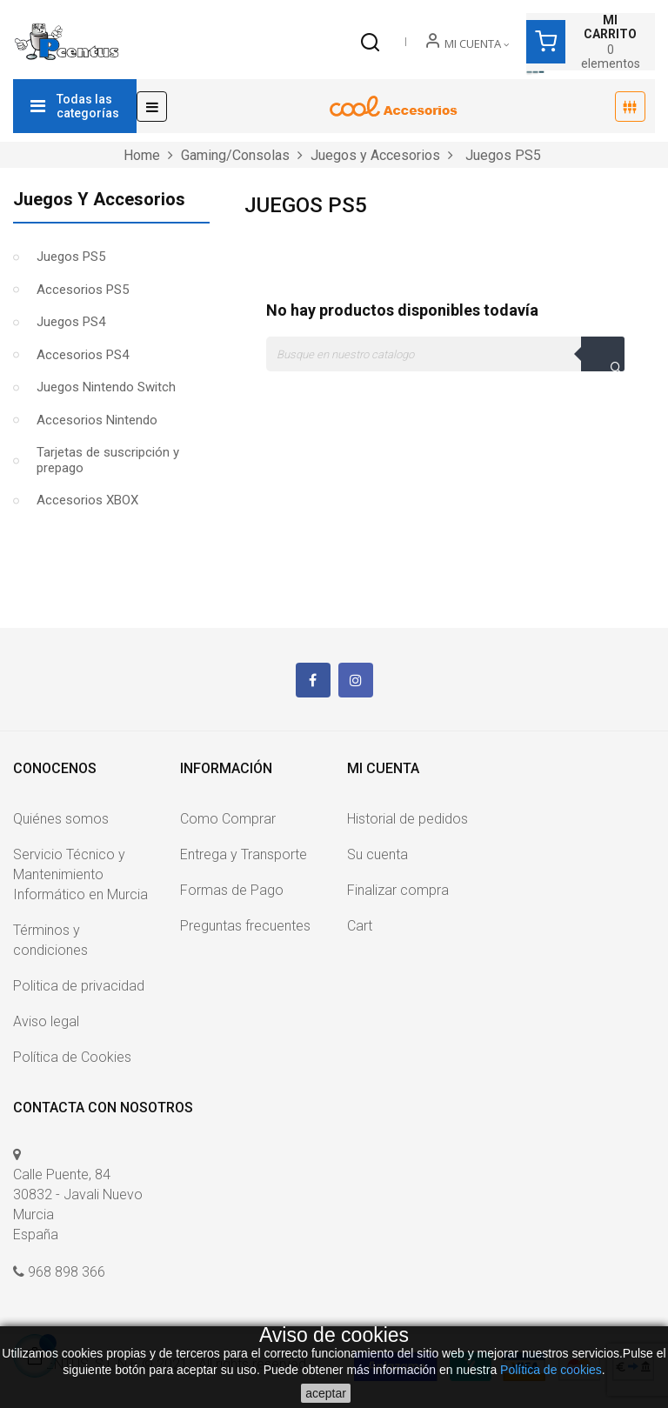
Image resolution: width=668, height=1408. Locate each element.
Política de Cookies (72, 1057)
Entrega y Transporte (243, 854)
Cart (359, 926)
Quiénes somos (61, 819)
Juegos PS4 (71, 322)
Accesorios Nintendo (97, 420)
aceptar (325, 1393)
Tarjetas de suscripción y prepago (108, 460)
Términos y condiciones (50, 940)
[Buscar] (445, 354)
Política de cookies (551, 1370)
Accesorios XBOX (87, 500)
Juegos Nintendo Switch (106, 387)
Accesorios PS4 (83, 355)
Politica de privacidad (78, 986)
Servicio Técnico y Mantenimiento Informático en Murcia (80, 874)
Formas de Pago (232, 890)
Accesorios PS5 (83, 289)
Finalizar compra (398, 890)
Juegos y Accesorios (99, 199)
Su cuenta (377, 854)
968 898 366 (66, 1272)
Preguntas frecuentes (245, 926)
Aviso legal (46, 1021)
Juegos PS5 (71, 256)
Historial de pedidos (407, 819)
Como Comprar (228, 819)
